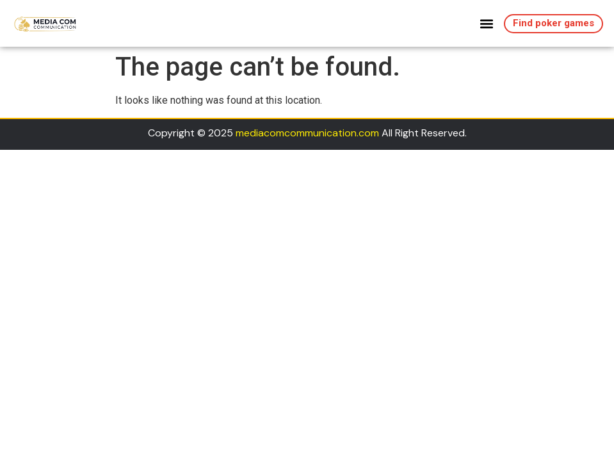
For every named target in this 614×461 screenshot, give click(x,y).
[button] (486, 23)
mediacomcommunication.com (307, 133)
